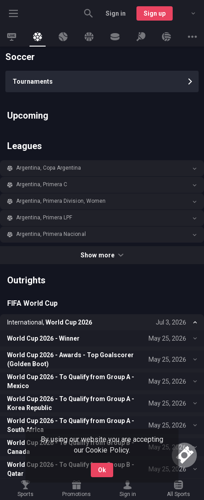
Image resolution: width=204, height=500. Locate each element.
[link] (11, 37)
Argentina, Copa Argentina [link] (48, 168)
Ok (102, 470)
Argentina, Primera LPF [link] (44, 217)
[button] (102, 168)
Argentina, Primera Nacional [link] (51, 234)
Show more (102, 255)
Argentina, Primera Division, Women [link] (61, 201)
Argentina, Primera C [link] (41, 184)
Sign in (116, 13)
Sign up (155, 13)
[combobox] (186, 13)
